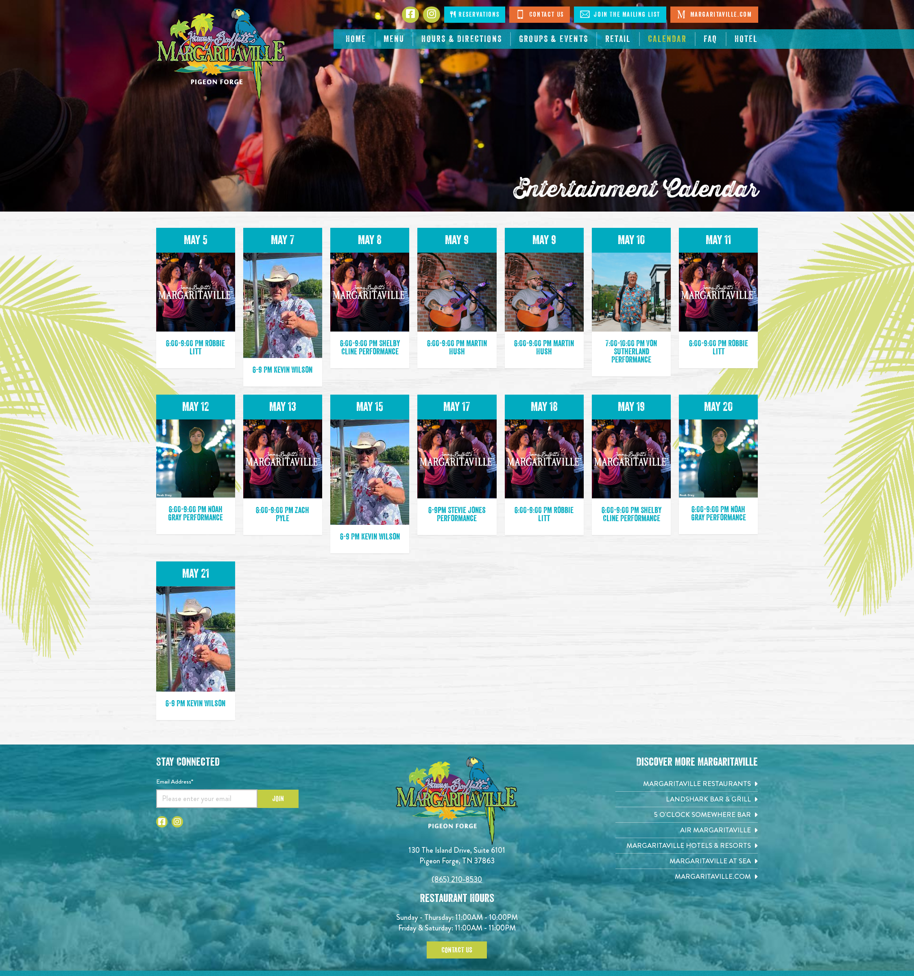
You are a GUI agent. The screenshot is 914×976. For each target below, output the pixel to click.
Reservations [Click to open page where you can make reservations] (474, 14)
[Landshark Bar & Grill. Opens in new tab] (686, 799)
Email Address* (174, 781)
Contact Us (539, 14)
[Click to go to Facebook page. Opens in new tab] (410, 15)
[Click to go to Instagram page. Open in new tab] (177, 822)
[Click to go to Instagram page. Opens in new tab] (431, 15)
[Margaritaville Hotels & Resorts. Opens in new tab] (686, 845)
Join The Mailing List (620, 14)
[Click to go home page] (221, 55)
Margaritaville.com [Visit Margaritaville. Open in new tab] (714, 14)
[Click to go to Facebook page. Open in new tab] (162, 822)
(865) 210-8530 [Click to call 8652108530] (457, 879)
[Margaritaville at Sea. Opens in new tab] (686, 861)
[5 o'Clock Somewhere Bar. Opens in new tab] (686, 814)
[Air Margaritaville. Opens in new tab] (686, 830)
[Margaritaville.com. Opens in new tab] (686, 876)
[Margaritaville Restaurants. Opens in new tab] (686, 783)
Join (278, 798)
